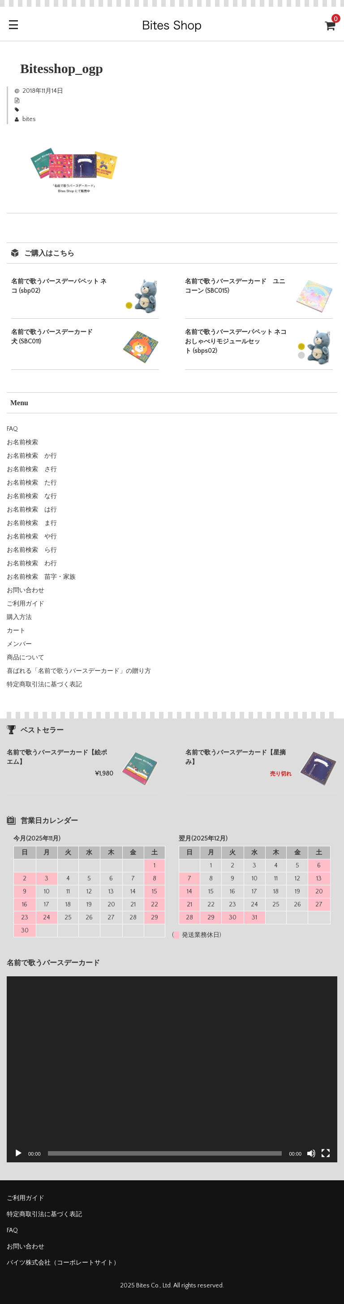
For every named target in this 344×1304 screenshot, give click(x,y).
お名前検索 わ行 (32, 563)
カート (16, 630)
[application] (172, 1069)
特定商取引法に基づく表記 (44, 684)
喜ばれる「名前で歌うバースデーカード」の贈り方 (79, 671)
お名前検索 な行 (32, 496)
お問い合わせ (25, 590)
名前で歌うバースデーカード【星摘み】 (235, 757)
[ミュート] (311, 1153)
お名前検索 (22, 442)
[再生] (18, 1153)
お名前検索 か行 (32, 455)
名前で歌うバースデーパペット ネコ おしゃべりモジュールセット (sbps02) (236, 342)
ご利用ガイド (25, 603)
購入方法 (19, 617)
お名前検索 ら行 (32, 550)
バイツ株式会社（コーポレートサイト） (63, 1262)
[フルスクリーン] (325, 1153)
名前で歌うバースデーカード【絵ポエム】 (57, 757)
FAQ (12, 429)
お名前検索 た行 (32, 482)
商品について (25, 657)
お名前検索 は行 (32, 509)
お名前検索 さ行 (32, 469)
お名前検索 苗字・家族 (41, 577)
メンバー (19, 644)
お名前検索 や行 (32, 536)
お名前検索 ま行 (32, 523)
